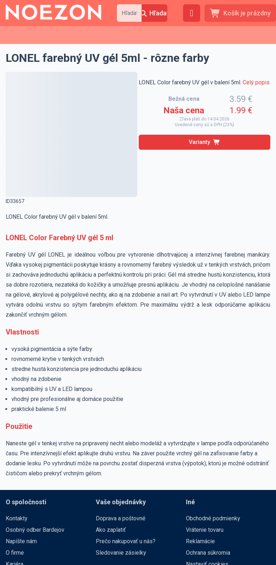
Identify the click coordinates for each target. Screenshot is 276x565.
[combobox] (129, 13)
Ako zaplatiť (111, 529)
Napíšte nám (21, 541)
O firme (15, 552)
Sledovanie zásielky (121, 552)
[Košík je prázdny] (240, 13)
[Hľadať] (154, 13)
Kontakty (17, 518)
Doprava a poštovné (121, 518)
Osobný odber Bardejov (35, 529)
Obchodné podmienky (213, 518)
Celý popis (256, 82)
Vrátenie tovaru (204, 529)
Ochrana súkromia (208, 552)
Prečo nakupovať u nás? (126, 541)
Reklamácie (200, 541)
